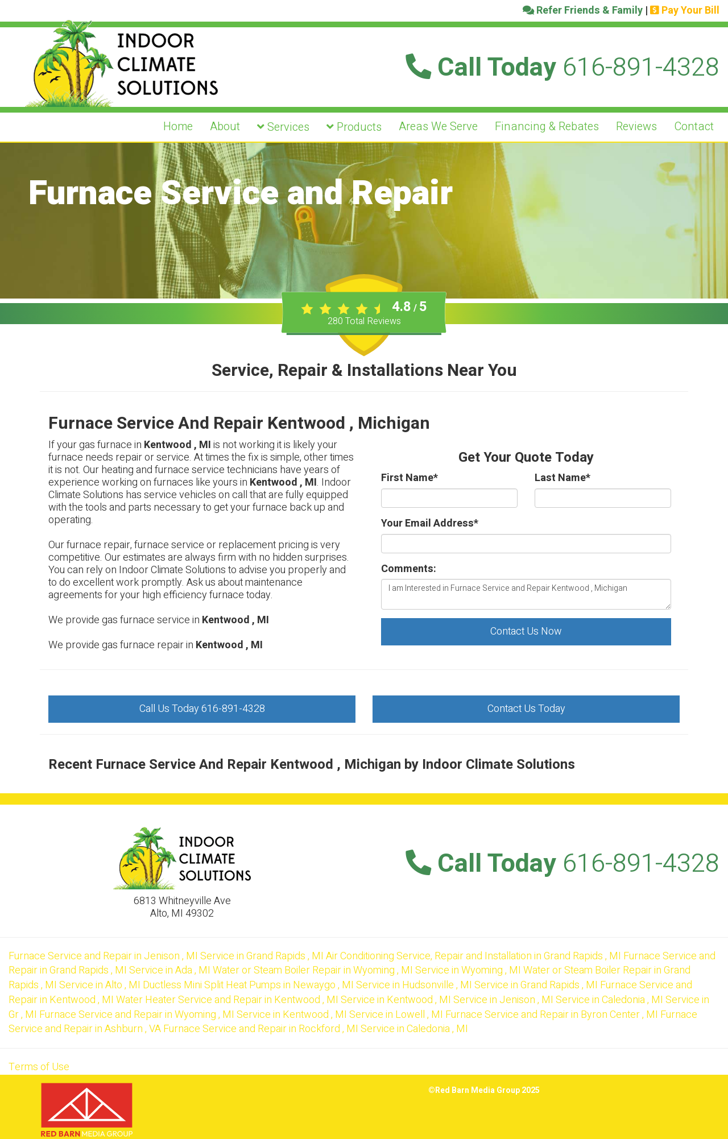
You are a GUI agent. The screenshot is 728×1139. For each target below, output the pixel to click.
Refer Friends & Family (583, 10)
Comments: (408, 569)
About (225, 126)
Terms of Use (39, 1067)
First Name (409, 478)
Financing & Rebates (547, 126)
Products (354, 127)
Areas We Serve (438, 126)
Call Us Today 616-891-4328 (202, 708)
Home (178, 126)
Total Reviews (364, 321)
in (104, 956)
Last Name (562, 478)
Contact (694, 126)
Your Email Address (429, 523)
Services (283, 127)
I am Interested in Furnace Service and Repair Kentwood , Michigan (526, 594)
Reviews (636, 126)
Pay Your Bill (684, 10)
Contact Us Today (526, 708)
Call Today (562, 67)
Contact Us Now (526, 631)
